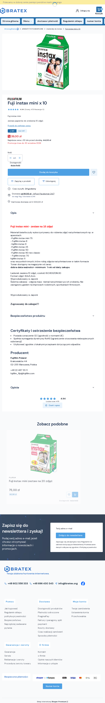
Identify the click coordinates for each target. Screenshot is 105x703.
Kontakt (42, 651)
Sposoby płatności (47, 635)
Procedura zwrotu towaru (17, 663)
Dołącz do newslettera (70, 535)
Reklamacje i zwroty (14, 659)
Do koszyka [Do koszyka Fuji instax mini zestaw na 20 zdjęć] (75, 494)
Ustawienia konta (80, 612)
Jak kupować (11, 608)
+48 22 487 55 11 (19, 370)
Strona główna (10, 29)
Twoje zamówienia (81, 608)
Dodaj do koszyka (48, 172)
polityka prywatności (15, 616)
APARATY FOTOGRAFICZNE (32, 29)
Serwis (7, 655)
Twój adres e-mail (64, 528)
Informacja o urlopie (48, 663)
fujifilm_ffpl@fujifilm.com (22, 373)
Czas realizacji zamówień (50, 631)
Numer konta (52, 686)
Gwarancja (9, 651)
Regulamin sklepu (13, 612)
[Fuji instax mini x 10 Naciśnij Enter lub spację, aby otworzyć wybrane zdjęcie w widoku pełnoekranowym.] (52, 62)
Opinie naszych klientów (50, 659)
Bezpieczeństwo (12, 620)
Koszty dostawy (46, 627)
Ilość (10, 152)
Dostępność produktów (50, 608)
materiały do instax (54, 29)
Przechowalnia (79, 616)
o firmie (41, 655)
